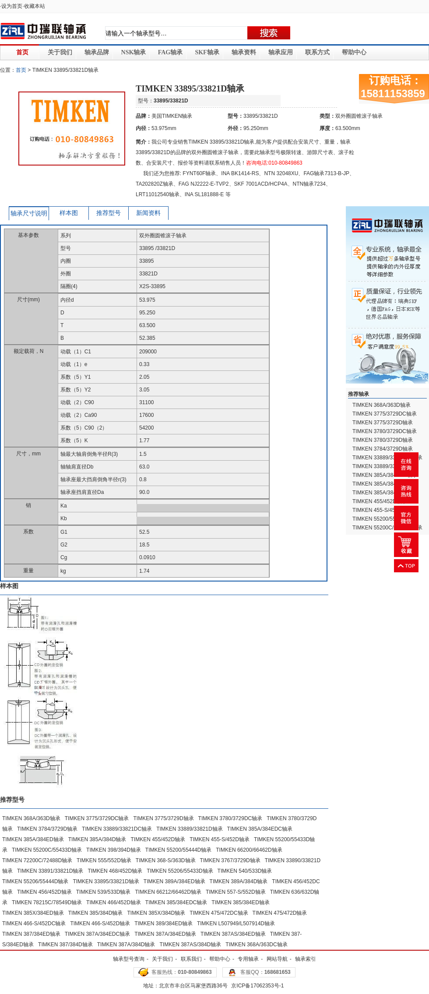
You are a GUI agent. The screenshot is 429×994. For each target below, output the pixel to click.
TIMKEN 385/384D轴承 (95, 913)
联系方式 (317, 52)
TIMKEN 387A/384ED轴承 (165, 934)
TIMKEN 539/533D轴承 (103, 892)
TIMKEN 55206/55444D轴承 (35, 881)
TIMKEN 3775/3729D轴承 (163, 818)
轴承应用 (280, 52)
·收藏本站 (33, 6)
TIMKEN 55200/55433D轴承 (385, 519)
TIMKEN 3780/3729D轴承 (382, 440)
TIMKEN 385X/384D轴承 (156, 913)
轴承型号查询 (128, 959)
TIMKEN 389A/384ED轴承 (174, 881)
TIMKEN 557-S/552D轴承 (236, 892)
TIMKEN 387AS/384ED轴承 (233, 934)
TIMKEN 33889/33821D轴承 (189, 829)
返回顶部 (406, 565)
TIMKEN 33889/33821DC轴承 (117, 829)
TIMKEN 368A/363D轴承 (31, 818)
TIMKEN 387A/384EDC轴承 (97, 934)
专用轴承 (248, 959)
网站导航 (277, 959)
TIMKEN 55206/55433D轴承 (180, 871)
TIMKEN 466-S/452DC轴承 (34, 923)
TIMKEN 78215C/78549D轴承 (47, 902)
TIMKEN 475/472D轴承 (280, 913)
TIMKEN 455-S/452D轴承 (220, 839)
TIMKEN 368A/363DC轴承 (256, 944)
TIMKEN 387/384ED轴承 (31, 934)
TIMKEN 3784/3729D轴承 (47, 829)
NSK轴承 (133, 52)
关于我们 (60, 52)
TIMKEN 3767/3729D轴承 (230, 860)
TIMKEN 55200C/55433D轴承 (47, 850)
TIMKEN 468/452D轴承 (115, 871)
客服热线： (181, 972)
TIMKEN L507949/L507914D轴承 (236, 923)
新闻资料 (148, 213)
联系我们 (191, 959)
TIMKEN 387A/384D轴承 (126, 944)
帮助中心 (354, 52)
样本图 (69, 213)
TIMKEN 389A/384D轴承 (239, 881)
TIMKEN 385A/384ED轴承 (33, 839)
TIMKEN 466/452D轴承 (113, 902)
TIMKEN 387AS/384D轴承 (191, 944)
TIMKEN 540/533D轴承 (245, 871)
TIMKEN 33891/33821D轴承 (50, 871)
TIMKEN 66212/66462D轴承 (168, 892)
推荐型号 (108, 213)
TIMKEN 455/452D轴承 (157, 839)
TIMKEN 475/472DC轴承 (219, 913)
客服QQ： (265, 972)
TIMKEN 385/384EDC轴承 (176, 902)
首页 (22, 52)
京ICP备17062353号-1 (257, 986)
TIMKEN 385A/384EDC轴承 (259, 829)
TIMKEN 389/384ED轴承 (163, 923)
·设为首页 (11, 6)
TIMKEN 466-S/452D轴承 (100, 923)
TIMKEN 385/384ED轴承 (240, 902)
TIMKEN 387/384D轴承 (65, 944)
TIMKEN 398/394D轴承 (113, 850)
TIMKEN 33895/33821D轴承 (106, 881)
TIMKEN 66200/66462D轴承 (249, 850)
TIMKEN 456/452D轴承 (44, 892)
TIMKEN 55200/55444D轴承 (178, 850)
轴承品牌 (96, 52)
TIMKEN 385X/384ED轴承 (33, 913)
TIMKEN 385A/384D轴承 (97, 839)
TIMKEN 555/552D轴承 (104, 860)
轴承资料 (244, 52)
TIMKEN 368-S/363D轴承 (166, 860)
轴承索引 (305, 959)
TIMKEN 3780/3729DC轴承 (230, 818)
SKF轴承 (207, 52)
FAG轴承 (170, 52)
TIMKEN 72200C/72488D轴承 (37, 860)
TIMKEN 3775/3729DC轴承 (97, 818)
